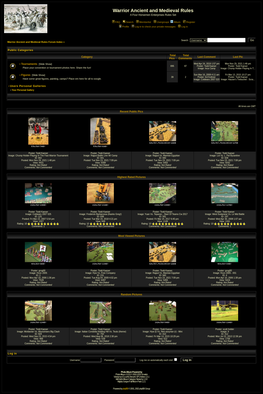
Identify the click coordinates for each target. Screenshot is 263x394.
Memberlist (143, 22)
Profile (124, 26)
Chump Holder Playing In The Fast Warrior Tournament (42, 155)
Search (128, 22)
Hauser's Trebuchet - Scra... (241, 79)
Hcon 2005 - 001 (228, 273)
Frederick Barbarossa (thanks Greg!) (103, 214)
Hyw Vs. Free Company (104, 273)
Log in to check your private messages (153, 26)
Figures (25, 75)
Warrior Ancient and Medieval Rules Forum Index (35, 42)
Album (175, 22)
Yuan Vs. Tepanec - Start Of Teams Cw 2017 (166, 214)
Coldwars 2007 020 (210, 79)
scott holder (228, 329)
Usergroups (161, 22)
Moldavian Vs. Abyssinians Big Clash (42, 331)
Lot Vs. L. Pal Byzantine (228, 155)
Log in (183, 26)
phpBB (125, 389)
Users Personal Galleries (28, 86)
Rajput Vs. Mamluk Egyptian (166, 155)
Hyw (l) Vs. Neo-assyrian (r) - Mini (166, 331)
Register (189, 22)
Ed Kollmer (210, 77)
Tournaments (29, 64)
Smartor (144, 374)
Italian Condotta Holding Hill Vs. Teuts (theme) (104, 331)
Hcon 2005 (42, 273)
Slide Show (45, 64)
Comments (30, 167)
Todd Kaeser (210, 66)
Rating (33, 165)
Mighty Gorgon (123, 381)
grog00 (42, 270)
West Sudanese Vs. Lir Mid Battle (228, 214)
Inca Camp (210, 68)
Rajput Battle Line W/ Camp (104, 155)
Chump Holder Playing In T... (241, 68)
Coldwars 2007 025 (42, 214)
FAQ (116, 22)
